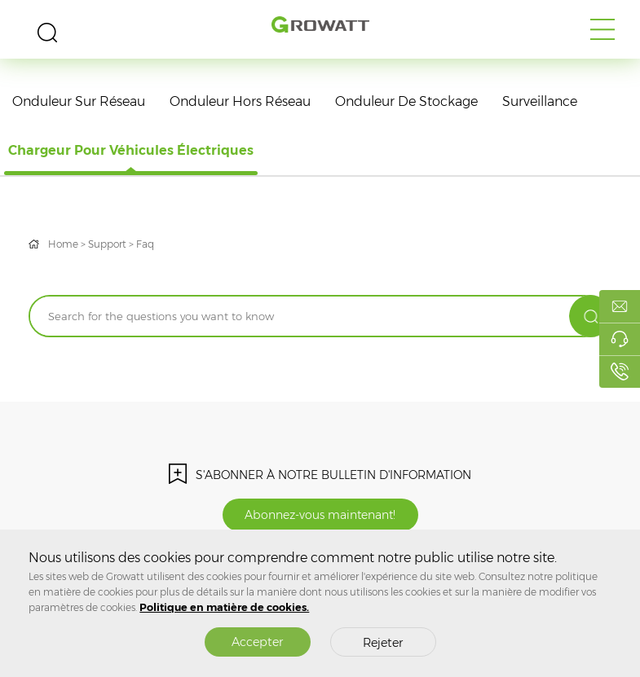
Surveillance (539, 101)
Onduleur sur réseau (78, 101)
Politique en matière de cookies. (224, 607)
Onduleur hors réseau (240, 101)
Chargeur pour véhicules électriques (131, 150)
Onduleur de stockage (406, 101)
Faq (145, 244)
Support (107, 244)
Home (63, 244)
